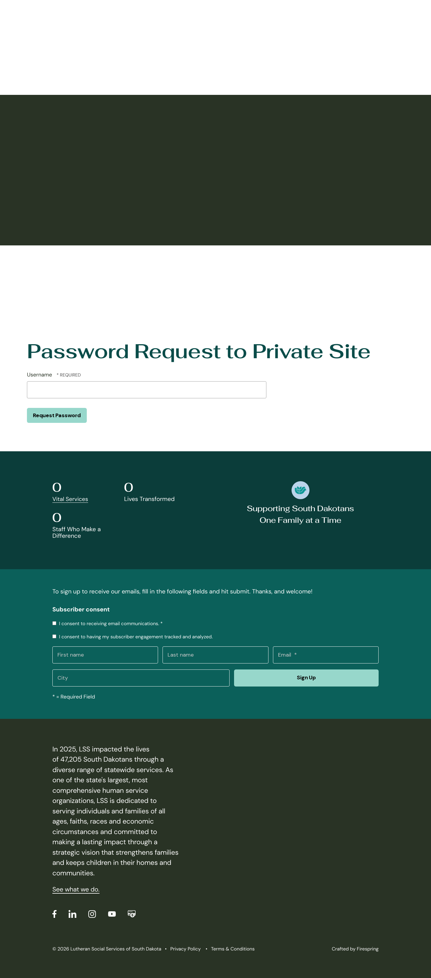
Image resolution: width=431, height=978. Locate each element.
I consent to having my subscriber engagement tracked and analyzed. (132, 637)
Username (39, 374)
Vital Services (71, 499)
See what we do (77, 889)
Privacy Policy (185, 949)
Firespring (368, 949)
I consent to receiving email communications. (107, 623)
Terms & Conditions (233, 949)
